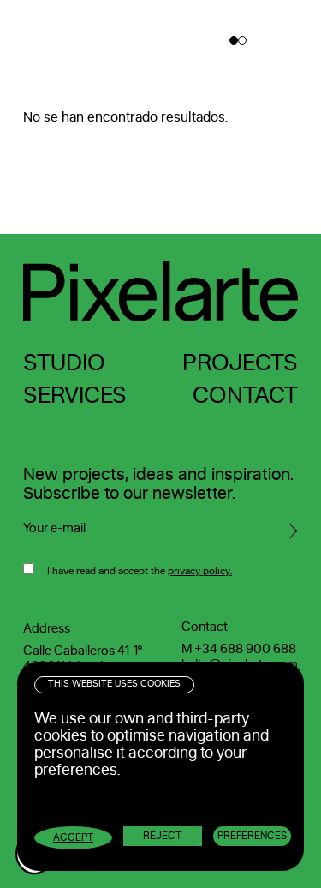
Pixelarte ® (77, 40)
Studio (64, 363)
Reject (162, 836)
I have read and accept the (139, 571)
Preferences (252, 836)
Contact (245, 395)
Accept (73, 837)
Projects (240, 363)
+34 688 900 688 (245, 649)
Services (75, 395)
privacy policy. (200, 571)
